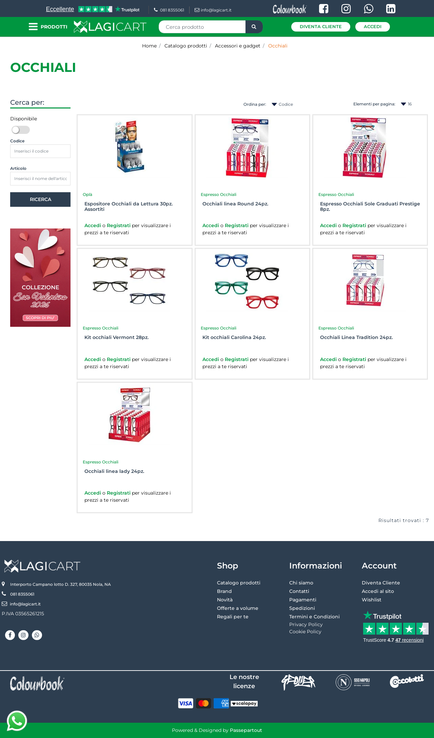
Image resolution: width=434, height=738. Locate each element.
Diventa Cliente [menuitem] (381, 583)
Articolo (18, 168)
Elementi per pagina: (374, 103)
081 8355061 (169, 10)
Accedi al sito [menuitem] (378, 591)
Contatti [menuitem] (299, 591)
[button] (254, 26)
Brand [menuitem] (224, 591)
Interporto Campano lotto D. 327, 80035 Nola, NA (60, 584)
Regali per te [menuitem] (233, 617)
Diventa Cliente (321, 26)
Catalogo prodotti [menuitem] (238, 583)
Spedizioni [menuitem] (302, 608)
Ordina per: (254, 104)
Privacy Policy (306, 624)
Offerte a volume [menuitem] (237, 608)
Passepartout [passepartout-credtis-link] (246, 730)
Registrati (119, 225)
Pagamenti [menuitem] (302, 600)
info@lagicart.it (213, 10)
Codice (17, 140)
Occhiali (43, 67)
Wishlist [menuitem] (371, 600)
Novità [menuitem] (225, 600)
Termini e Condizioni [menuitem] (314, 617)
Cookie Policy (305, 632)
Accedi (372, 26)
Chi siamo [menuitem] (301, 583)
